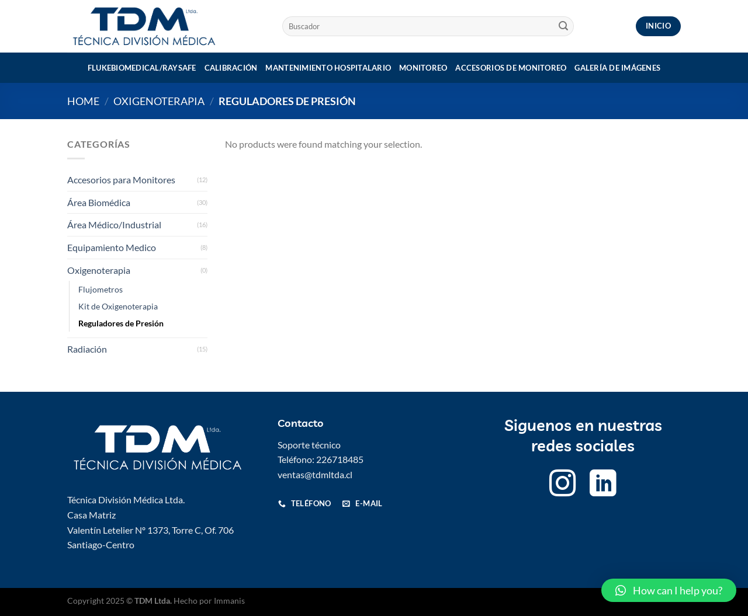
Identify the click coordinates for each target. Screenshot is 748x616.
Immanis (229, 600)
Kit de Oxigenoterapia (118, 306)
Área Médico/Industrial (114, 224)
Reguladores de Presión (121, 323)
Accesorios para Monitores (121, 179)
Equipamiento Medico (111, 247)
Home (83, 101)
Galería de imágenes (617, 67)
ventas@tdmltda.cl (315, 474)
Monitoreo (423, 67)
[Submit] (563, 26)
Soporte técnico (309, 444)
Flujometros (100, 289)
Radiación (87, 348)
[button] (668, 590)
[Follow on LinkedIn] (603, 485)
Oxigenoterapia (159, 101)
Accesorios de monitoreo (510, 67)
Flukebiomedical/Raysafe (142, 67)
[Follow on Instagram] (562, 485)
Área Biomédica (98, 202)
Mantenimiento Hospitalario (328, 67)
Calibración (231, 67)
